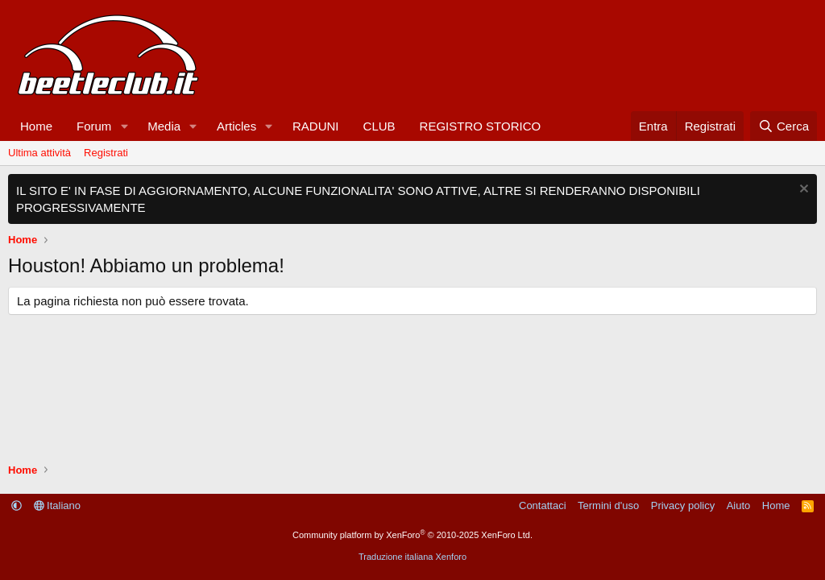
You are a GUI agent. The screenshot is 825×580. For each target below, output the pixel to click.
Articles (236, 126)
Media (163, 126)
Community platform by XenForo (412, 535)
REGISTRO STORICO (480, 126)
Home (36, 126)
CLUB (379, 126)
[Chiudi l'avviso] (802, 190)
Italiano (57, 505)
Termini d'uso (608, 505)
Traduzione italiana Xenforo (412, 556)
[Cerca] (783, 126)
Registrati (106, 153)
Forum (94, 126)
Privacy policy (683, 505)
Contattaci (542, 505)
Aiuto (739, 505)
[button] (124, 126)
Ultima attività (39, 153)
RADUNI (315, 126)
